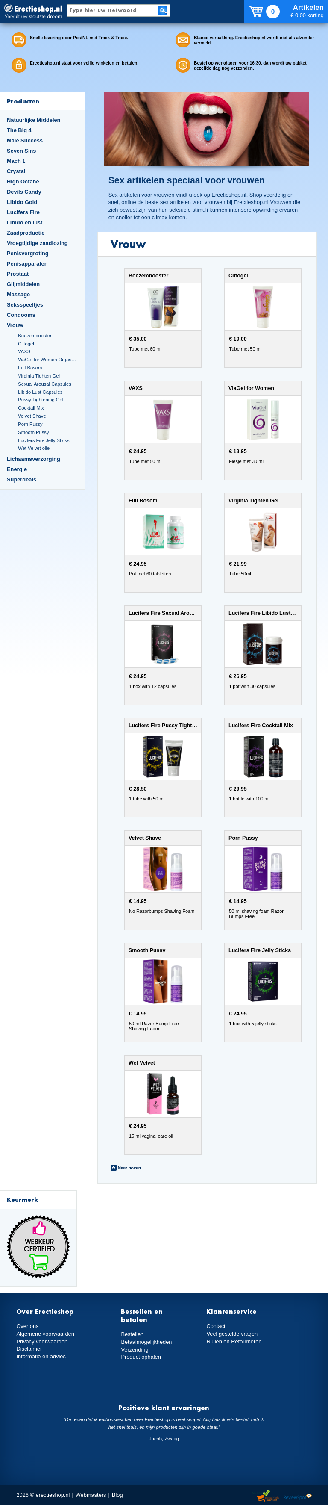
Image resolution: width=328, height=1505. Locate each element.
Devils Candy (24, 192)
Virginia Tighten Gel (39, 375)
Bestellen (132, 1334)
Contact (215, 1326)
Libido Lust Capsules (40, 392)
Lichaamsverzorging (33, 459)
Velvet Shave (32, 416)
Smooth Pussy (33, 432)
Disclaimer (29, 1349)
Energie (17, 469)
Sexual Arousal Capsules (44, 384)
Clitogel (26, 343)
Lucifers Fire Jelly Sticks (43, 440)
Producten (23, 101)
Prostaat (18, 274)
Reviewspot (298, 1496)
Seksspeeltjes (25, 304)
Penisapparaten (27, 263)
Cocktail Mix (31, 407)
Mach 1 (16, 161)
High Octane (23, 181)
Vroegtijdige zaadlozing (37, 243)
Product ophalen (141, 1357)
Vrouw (15, 325)
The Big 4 (19, 130)
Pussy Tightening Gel (40, 399)
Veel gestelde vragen (232, 1334)
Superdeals (21, 479)
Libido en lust (24, 222)
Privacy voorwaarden (41, 1341)
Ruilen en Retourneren (233, 1341)
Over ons (27, 1326)
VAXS (24, 351)
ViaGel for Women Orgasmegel (48, 359)
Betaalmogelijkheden (146, 1342)
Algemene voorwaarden (45, 1334)
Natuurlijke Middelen (33, 120)
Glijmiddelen (23, 284)
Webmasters (91, 1495)
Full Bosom (30, 367)
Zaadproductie (25, 233)
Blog (117, 1495)
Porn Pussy (30, 424)
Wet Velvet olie (34, 448)
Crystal (16, 171)
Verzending (134, 1349)
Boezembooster (35, 335)
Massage (18, 294)
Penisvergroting (28, 253)
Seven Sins (21, 151)
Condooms (21, 315)
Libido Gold (22, 202)
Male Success (25, 140)
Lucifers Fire (23, 212)
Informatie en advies (41, 1356)
